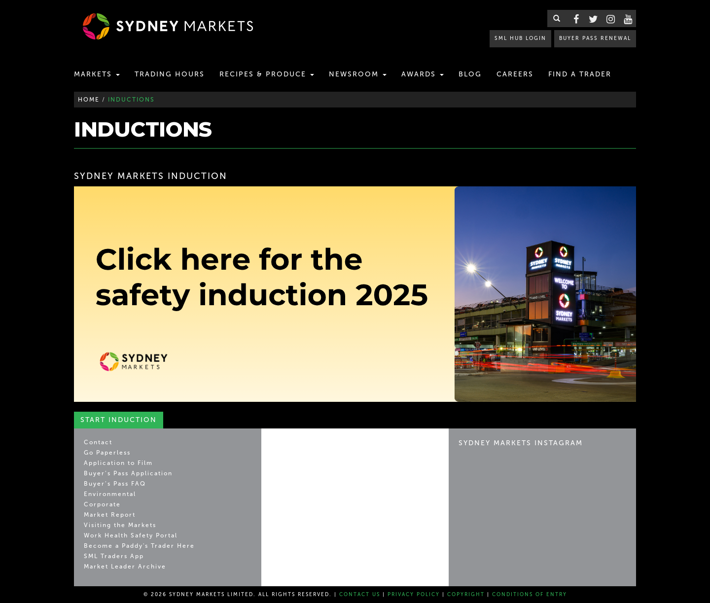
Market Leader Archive (125, 566)
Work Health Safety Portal (131, 535)
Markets (97, 74)
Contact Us (359, 595)
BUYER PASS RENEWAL (595, 38)
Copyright (466, 595)
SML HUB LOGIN (520, 38)
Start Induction (118, 420)
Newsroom (358, 74)
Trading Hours (170, 74)
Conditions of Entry (529, 595)
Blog (470, 74)
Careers (515, 74)
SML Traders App (114, 556)
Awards (422, 74)
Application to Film (118, 463)
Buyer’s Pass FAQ (115, 483)
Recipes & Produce (266, 74)
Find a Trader (579, 74)
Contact (98, 442)
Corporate (102, 504)
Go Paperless (107, 452)
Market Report (110, 514)
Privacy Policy (414, 595)
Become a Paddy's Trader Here (139, 545)
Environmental (110, 494)
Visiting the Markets (120, 525)
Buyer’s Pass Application (128, 473)
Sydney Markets (313, 447)
